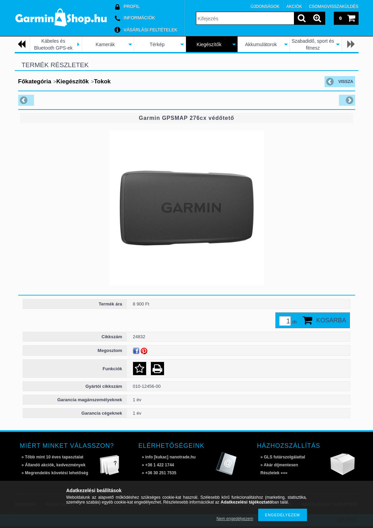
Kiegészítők (209, 44)
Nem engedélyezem (235, 518)
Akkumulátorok (261, 44)
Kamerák (105, 44)
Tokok (102, 81)
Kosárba (331, 320)
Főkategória (34, 81)
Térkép (157, 44)
